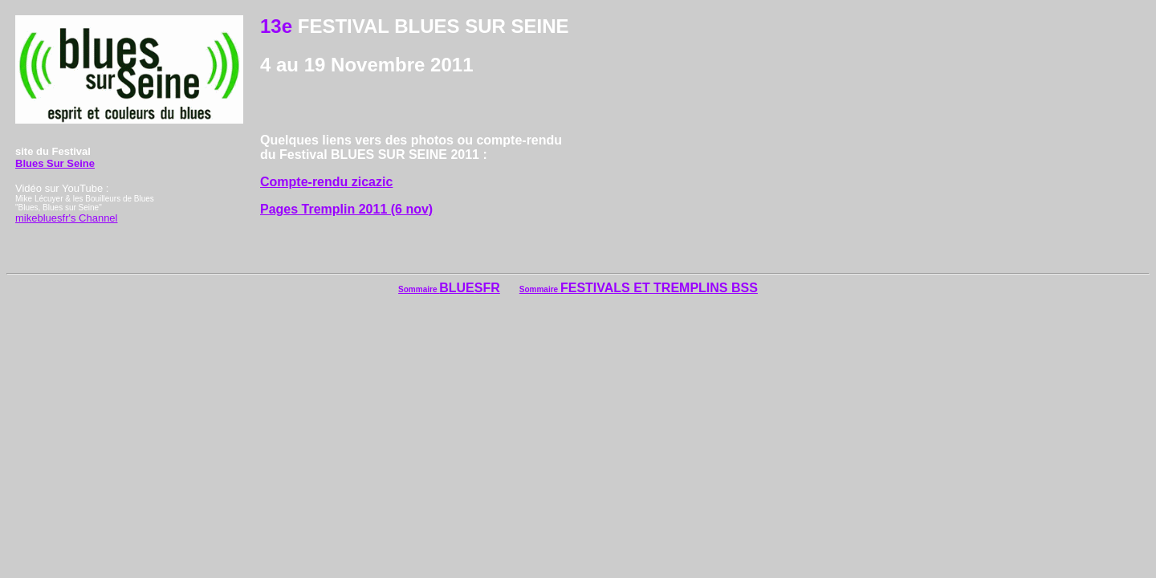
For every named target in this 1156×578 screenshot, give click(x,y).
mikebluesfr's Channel (66, 218)
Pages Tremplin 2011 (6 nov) (346, 209)
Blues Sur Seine (55, 163)
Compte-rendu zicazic (326, 182)
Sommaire (418, 289)
